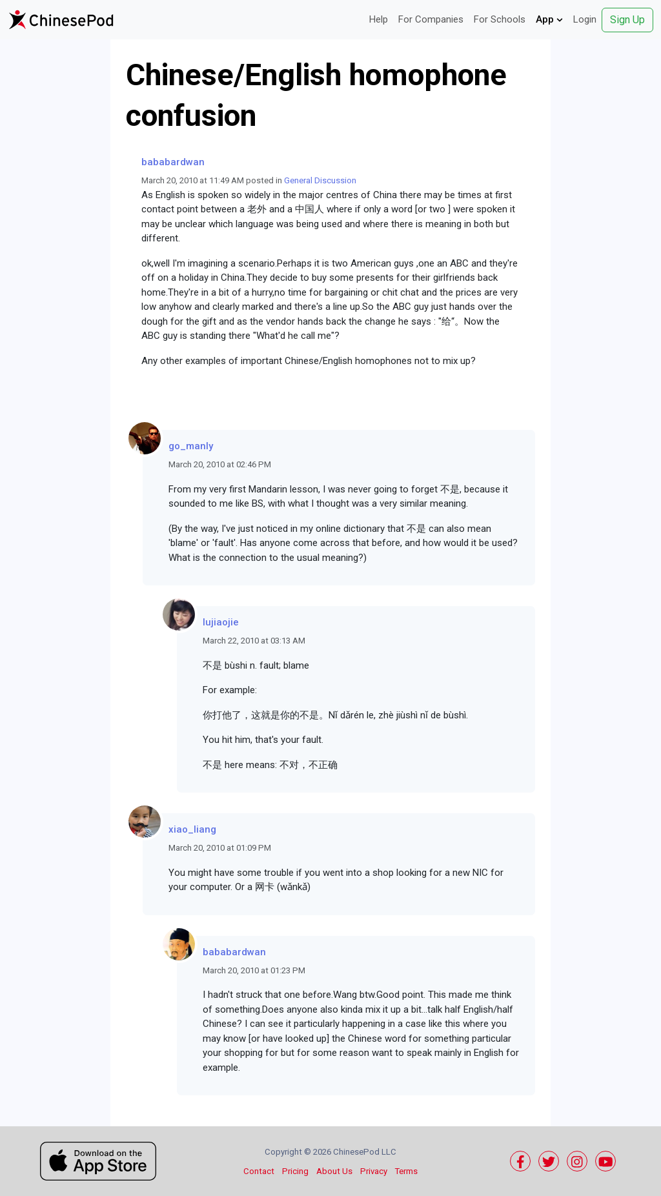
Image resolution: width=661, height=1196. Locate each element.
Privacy (373, 1171)
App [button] (549, 19)
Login (584, 19)
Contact (258, 1171)
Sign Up (627, 20)
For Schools (499, 19)
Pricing (295, 1171)
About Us (334, 1171)
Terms (406, 1171)
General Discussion (320, 180)
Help (378, 19)
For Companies (430, 19)
